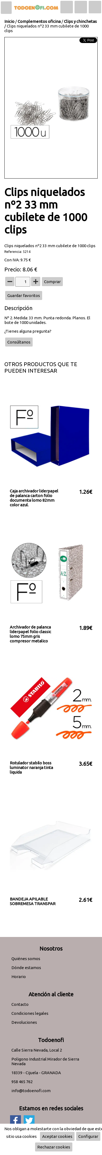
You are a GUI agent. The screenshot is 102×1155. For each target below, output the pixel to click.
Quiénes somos (25, 958)
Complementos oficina (39, 21)
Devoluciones (24, 1022)
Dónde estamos (26, 967)
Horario (18, 976)
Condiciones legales (29, 1013)
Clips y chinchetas (80, 21)
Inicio (9, 21)
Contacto (20, 1004)
